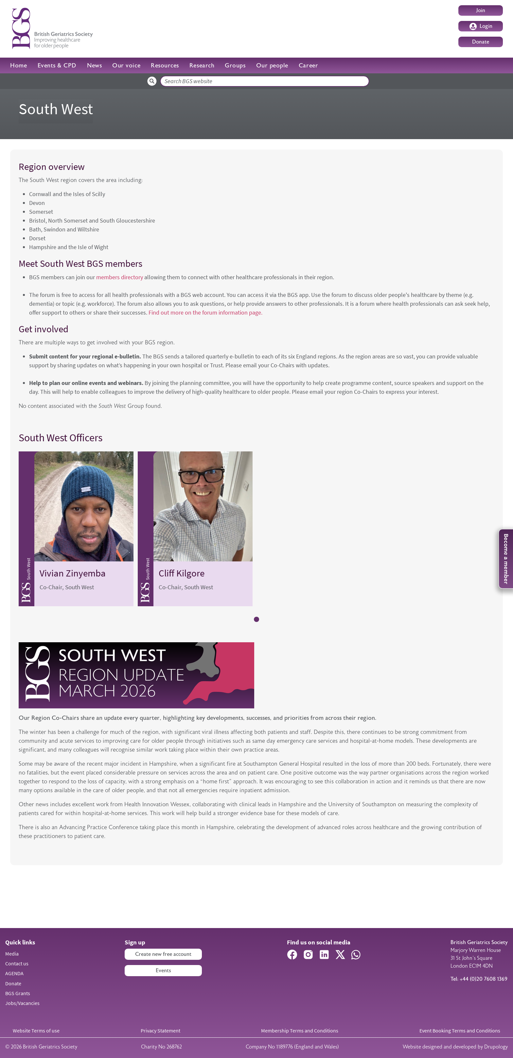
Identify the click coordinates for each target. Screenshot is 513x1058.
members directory (120, 277)
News (94, 65)
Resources (165, 65)
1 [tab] (256, 619)
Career (308, 65)
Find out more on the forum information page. (204, 313)
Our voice (126, 65)
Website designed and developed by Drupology (455, 1047)
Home (18, 65)
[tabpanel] (76, 529)
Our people (272, 65)
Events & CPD (57, 65)
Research (201, 65)
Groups (235, 65)
